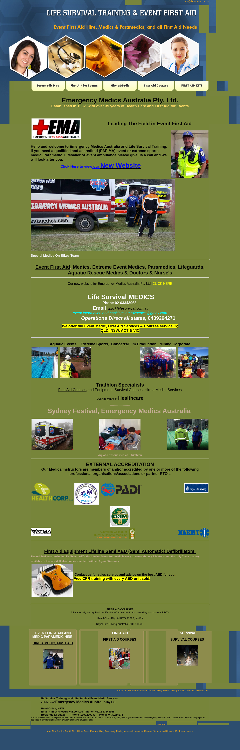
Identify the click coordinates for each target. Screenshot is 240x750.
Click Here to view (76, 166)
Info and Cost (202, 690)
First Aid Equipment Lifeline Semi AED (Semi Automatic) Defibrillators (120, 551)
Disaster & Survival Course (141, 690)
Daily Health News (166, 690)
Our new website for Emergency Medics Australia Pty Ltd (110, 283)
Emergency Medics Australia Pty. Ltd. (120, 100)
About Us (121, 690)
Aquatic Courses (185, 690)
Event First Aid (52, 267)
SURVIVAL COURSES (187, 639)
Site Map (161, 724)
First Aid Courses (72, 390)
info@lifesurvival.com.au (197, 1)
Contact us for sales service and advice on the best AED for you (124, 574)
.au (146, 308)
